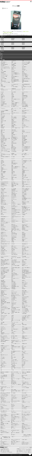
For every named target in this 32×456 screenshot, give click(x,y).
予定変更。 (23, 423)
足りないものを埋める (3, 414)
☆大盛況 (12, 240)
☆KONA (23, 295)
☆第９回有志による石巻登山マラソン (5, 157)
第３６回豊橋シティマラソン (15, 106)
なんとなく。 (23, 421)
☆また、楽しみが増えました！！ (26, 273)
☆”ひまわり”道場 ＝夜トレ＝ (26, 316)
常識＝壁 (23, 365)
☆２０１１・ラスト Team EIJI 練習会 (15, 258)
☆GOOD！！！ (3, 134)
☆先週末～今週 (3, 207)
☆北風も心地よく (24, 204)
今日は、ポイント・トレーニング (26, 396)
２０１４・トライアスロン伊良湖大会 (5, 152)
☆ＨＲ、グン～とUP (14, 234)
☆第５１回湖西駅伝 (24, 139)
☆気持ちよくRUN (13, 293)
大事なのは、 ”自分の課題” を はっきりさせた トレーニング (26, 435)
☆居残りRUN (13, 264)
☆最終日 (2, 85)
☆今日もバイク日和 (3, 120)
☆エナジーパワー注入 (3, 287)
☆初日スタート (24, 101)
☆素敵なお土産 (3, 273)
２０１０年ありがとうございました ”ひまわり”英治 (6, 339)
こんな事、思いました (3, 363)
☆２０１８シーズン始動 (4, 76)
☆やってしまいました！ (14, 131)
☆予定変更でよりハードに (25, 170)
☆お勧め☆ (12, 332)
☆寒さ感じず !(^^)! (13, 213)
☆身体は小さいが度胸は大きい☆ (5, 340)
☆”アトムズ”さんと (3, 226)
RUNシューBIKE (13, 357)
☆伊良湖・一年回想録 (25, 150)
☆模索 (12, 169)
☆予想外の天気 (3, 63)
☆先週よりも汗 (3, 126)
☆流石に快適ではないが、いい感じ (5, 138)
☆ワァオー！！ (13, 198)
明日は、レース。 (13, 415)
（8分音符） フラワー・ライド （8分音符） (5, 388)
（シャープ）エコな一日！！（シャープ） (5, 440)
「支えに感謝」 (3, 322)
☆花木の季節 (2, 312)
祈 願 (2, 383)
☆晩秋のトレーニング (25, 265)
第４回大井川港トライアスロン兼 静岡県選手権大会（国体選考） (5, 437)
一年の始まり (23, 377)
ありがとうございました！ (4, 324)
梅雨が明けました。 (3, 428)
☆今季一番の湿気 (13, 65)
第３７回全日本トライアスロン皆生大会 (26, 87)
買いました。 (13, 404)
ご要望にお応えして (3, 398)
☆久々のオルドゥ (3, 239)
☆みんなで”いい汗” (13, 302)
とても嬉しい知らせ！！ (14, 397)
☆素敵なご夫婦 (3, 300)
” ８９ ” (23, 345)
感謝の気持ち (2, 424)
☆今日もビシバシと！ (3, 240)
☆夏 (22, 133)
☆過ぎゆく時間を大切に (14, 254)
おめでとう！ (2, 377)
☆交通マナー (23, 280)
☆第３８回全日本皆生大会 (4, 64)
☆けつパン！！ (3, 100)
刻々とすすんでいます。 (4, 386)
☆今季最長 (12, 96)
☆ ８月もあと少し (13, 60)
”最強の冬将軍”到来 (3, 341)
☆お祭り (23, 216)
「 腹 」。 (13, 431)
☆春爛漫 (2, 125)
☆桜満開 (23, 240)
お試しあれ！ (23, 364)
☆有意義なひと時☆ (24, 343)
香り (1, 352)
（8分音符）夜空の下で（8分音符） (16, 346)
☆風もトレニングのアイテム (25, 120)
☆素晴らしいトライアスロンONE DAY (15, 320)
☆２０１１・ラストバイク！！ (26, 257)
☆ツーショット (24, 200)
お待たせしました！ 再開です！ (15, 414)
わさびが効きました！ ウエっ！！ (15, 417)
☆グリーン (12, 290)
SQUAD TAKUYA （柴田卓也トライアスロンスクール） (26, 428)
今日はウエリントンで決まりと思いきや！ (26, 385)
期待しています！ (24, 346)
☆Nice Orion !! (24, 233)
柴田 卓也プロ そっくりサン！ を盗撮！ (16, 422)
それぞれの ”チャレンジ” (14, 360)
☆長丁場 (12, 69)
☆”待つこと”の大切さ (14, 139)
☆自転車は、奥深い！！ (25, 225)
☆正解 (1, 163)
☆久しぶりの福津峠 (3, 71)
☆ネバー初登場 (3, 277)
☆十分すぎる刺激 (3, 86)
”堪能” (22, 323)
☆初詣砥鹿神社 (13, 208)
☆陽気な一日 (13, 172)
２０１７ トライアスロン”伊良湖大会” (5, 82)
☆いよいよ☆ (2, 326)
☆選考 (23, 151)
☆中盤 (23, 94)
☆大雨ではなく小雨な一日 (14, 274)
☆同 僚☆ (2, 330)
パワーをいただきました (4, 346)
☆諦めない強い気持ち (14, 273)
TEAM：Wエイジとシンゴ (4, 354)
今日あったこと (24, 417)
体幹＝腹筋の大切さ (13, 383)
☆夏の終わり (2, 225)
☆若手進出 (2, 160)
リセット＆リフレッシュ (25, 353)
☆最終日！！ (13, 119)
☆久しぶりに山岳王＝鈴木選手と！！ (15, 266)
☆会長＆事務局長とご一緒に (15, 286)
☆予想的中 (23, 212)
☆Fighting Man (13, 287)
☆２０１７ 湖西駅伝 (25, 76)
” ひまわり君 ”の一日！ (25, 424)
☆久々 (23, 165)
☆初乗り (23, 71)
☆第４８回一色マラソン (14, 206)
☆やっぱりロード (3, 108)
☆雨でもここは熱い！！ (25, 302)
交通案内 (31, 447)
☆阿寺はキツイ (13, 146)
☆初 (1, 166)
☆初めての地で (24, 249)
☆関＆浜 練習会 (24, 290)
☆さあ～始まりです (13, 256)
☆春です (12, 316)
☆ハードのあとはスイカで (14, 84)
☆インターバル (13, 140)
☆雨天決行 (2, 177)
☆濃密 (23, 100)
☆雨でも (2, 133)
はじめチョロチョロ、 (14, 398)
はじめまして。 (3, 445)
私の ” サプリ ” (13, 428)
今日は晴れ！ (2, 407)
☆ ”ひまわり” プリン (25, 312)
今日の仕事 (2, 417)
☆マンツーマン (13, 70)
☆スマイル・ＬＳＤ (24, 213)
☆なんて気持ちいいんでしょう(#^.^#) (15, 279)
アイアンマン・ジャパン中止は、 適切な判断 (16, 373)
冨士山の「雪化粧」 (13, 389)
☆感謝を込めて (3, 247)
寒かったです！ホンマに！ (4, 396)
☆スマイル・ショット (3, 234)
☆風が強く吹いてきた (3, 140)
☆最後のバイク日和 (13, 177)
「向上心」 (23, 326)
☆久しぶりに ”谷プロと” (25, 126)
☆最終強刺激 (2, 111)
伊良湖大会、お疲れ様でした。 (5, 415)
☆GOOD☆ (12, 326)
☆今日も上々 (2, 193)
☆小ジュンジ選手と (13, 110)
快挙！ (23, 358)
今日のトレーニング (3, 416)
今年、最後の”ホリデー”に (14, 338)
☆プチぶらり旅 (13, 150)
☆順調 (12, 145)
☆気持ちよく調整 (3, 188)
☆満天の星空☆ (3, 332)
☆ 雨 (23, 65)
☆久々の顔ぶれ (3, 176)
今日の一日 (23, 416)
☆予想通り (23, 156)
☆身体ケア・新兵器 (13, 154)
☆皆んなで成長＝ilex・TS (4, 286)
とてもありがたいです (14, 363)
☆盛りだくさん (13, 232)
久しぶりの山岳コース (25, 397)
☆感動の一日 (23, 239)
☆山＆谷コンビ (3, 124)
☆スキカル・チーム (13, 300)
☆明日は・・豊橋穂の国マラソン (15, 166)
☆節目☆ (2, 323)
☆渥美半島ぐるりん (3, 200)
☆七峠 (12, 144)
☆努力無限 (23, 274)
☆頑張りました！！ (24, 294)
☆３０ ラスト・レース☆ (14, 322)
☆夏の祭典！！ (24, 288)
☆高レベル (2, 112)
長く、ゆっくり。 (3, 404)
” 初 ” (22, 366)
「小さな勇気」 (3, 343)
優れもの (12, 376)
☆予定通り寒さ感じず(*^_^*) (4, 260)
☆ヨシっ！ (12, 176)
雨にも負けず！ (13, 434)
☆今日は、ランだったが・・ (4, 150)
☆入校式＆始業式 (24, 313)
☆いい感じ (23, 163)
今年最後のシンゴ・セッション (5, 345)
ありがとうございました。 (25, 360)
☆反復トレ (23, 232)
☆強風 (23, 178)
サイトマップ (21, 447)
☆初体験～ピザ (3, 293)
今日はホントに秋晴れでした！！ (26, 406)
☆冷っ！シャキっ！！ (3, 296)
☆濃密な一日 (23, 222)
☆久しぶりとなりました (4, 185)
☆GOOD (23, 145)
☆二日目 (2, 70)
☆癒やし (12, 280)
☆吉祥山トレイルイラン (14, 248)
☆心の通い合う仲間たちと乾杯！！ (15, 267)
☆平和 (23, 287)
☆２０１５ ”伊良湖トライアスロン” (15, 128)
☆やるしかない (3, 95)
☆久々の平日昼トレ (24, 194)
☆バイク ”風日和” (3, 172)
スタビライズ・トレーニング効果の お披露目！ (5, 422)
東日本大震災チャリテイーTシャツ (15, 295)
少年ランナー (13, 377)
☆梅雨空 (12, 133)
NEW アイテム (24, 351)
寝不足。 (23, 432)
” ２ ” (22, 322)
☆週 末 (12, 313)
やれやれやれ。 (13, 405)
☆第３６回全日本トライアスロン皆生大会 (5, 114)
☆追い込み (23, 72)
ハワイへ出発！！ (3, 357)
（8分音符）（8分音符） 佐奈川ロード (5, 314)
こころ (1, 359)
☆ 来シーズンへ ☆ (3, 384)
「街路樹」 (23, 357)
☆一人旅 (2, 93)
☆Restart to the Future (4, 294)
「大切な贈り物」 (13, 365)
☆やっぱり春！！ (24, 125)
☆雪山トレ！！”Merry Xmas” (5, 259)
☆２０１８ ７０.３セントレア (5, 66)
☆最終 (23, 82)
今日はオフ (12, 406)
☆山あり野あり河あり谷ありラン (26, 78)
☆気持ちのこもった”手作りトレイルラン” (26, 255)
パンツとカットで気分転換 (25, 387)
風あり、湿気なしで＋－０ (25, 154)
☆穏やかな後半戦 (13, 194)
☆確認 (12, 170)
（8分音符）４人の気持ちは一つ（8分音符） (16, 342)
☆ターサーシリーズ (13, 199)
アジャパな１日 (13, 396)
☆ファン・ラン (24, 281)
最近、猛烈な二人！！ (25, 206)
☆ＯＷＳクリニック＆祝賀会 (25, 63)
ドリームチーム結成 (13, 359)
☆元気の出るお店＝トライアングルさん (5, 242)
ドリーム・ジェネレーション (25, 436)
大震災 (12, 330)
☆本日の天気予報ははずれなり (26, 84)
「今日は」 (23, 331)
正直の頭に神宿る (24, 373)
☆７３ (22, 134)
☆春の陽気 (12, 126)
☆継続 (12, 271)
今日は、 (12, 399)
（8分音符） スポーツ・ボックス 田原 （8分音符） (16, 325)
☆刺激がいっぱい (13, 239)
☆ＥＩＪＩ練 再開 (13, 63)
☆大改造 (12, 315)
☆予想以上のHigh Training (4, 267)
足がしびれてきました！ (4, 441)
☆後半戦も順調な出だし (14, 163)
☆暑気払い (12, 186)
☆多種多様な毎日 (3, 281)
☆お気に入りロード (24, 300)
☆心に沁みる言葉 (13, 308)
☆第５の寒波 (13, 249)
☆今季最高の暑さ (13, 88)
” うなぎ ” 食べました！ (4, 412)
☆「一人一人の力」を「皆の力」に (26, 315)
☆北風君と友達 (3, 218)
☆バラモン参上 (3, 77)
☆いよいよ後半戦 (24, 112)
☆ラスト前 (2, 194)
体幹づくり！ (2, 430)
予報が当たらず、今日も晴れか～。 (5, 432)
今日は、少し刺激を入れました (15, 416)
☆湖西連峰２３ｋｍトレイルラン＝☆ (5, 334)
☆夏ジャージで (24, 176)
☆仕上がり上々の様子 (25, 96)
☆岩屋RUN (23, 118)
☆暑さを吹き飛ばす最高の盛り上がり (5, 289)
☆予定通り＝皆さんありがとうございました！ (15, 217)
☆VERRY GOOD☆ (24, 324)
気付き (23, 376)
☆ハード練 (12, 66)
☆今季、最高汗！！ (24, 66)
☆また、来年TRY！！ (3, 285)
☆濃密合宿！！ (13, 238)
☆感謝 (12, 165)
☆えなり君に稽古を (13, 151)
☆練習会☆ (23, 349)
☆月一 (1, 123)
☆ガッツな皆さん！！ (25, 286)
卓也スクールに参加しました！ (15, 424)
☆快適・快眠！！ (24, 248)
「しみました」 (24, 332)
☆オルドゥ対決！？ (24, 193)
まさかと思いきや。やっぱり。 (15, 430)
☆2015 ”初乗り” (24, 140)
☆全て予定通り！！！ (14, 134)
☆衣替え (2, 320)
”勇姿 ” (1, 331)
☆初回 (12, 178)
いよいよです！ (13, 354)
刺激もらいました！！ (3, 365)
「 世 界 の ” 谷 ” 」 (3, 366)
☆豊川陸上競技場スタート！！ (5, 216)
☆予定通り (12, 120)
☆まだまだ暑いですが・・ (14, 225)
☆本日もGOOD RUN (14, 233)
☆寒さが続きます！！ (3, 254)
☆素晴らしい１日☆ (24, 320)
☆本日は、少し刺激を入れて (25, 188)
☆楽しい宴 (2, 265)
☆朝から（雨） (3, 132)
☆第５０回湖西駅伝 (3, 171)
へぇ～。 (23, 399)
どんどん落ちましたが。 (4, 431)
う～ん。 (12, 407)
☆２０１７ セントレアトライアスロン (15, 90)
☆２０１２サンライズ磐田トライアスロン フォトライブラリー (5, 222)
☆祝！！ (23, 164)
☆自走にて (2, 119)
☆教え (12, 277)
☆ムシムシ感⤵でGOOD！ (25, 230)
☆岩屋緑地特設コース (3, 184)
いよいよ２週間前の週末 (4, 375)
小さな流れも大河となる (4, 376)
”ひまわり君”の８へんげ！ (14, 423)
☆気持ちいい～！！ (3, 233)
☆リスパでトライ (24, 263)
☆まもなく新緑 (13, 124)
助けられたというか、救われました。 (5, 409)
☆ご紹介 (23, 185)
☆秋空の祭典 (2, 280)
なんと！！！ (23, 341)
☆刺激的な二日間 (13, 185)
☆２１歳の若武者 (24, 301)
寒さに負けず (13, 352)
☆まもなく (2, 88)
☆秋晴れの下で (13, 281)
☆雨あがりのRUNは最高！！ (4, 272)
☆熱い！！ (12, 306)
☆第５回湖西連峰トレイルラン (26, 207)
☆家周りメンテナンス (25, 282)
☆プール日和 (23, 285)
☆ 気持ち (2, 60)
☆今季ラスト (13, 82)
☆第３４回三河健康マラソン (15, 76)
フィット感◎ (23, 363)
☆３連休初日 (23, 214)
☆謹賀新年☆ (23, 172)
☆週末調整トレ (13, 64)
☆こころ (12, 301)
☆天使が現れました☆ (14, 193)
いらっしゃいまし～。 (25, 386)
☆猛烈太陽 (12, 153)
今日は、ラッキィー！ (14, 402)
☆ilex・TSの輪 (13, 296)
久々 (22, 404)
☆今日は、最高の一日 (25, 208)
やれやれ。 (23, 405)
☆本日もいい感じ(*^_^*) (25, 250)
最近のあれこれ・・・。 (4, 397)
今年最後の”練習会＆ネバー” (25, 338)
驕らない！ (2, 434)
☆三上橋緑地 (2, 248)
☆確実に (23, 144)
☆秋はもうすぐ (13, 224)
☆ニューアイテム (13, 164)
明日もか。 (2, 406)
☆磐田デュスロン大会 (3, 192)
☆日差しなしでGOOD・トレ (25, 184)
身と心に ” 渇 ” (13, 364)
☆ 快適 (23, 60)
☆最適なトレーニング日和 (14, 184)
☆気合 (12, 200)
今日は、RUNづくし (24, 340)
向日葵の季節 (13, 366)
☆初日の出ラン (13, 77)
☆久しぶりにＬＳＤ (13, 118)
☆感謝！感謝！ (24, 307)
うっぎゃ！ (23, 441)
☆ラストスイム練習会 (3, 78)
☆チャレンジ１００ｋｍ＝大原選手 (5, 308)
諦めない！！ (13, 436)
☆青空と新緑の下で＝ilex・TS (15, 307)
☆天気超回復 (2, 117)
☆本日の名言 (2, 198)
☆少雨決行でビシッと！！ (4, 169)
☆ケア (23, 268)
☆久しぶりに (23, 124)
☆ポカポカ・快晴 (3, 249)
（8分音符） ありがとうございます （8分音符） (5, 349)
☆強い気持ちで (24, 69)
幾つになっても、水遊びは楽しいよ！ (15, 433)
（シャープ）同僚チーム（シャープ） (15, 344)
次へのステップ (24, 359)
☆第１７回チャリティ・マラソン (26, 306)
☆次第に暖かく (24, 138)
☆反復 (1, 84)
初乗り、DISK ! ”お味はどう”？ (15, 441)
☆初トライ (23, 218)
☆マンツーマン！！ (13, 207)
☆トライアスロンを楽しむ (25, 296)
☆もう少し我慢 (13, 282)
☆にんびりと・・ (3, 186)
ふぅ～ (1, 353)
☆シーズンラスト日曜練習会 (4, 110)
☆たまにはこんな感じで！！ (4, 230)
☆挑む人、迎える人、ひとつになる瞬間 (15, 231)
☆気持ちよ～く (3, 199)
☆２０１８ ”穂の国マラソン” (15, 72)
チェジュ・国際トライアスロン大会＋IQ (15, 368)
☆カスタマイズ (13, 222)
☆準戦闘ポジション (13, 125)
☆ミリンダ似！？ (3, 164)
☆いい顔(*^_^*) (13, 263)
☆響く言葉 (2, 206)
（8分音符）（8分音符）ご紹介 (15, 312)
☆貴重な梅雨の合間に (3, 301)
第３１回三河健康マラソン (14, 138)
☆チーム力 (23, 88)
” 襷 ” (22, 330)
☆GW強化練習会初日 (24, 95)
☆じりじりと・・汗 (24, 70)
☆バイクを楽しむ (3, 282)
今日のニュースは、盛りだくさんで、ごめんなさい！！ (15, 440)
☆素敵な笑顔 (23, 278)
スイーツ (2, 360)
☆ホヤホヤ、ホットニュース (15, 294)
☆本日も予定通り (24, 199)
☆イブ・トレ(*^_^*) (13, 259)
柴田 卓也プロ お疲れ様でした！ (26, 414)
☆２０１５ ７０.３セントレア (26, 132)
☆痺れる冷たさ (24, 102)
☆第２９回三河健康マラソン (4, 204)
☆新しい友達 (23, 293)
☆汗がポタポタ (13, 160)
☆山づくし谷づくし (3, 316)
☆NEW (2, 170)
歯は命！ (23, 431)
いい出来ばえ (23, 352)
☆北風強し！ (2, 208)
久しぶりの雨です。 (24, 407)
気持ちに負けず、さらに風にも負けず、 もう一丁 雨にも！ (5, 393)
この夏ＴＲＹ (2, 364)
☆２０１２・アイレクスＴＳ (4, 256)
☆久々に (12, 218)
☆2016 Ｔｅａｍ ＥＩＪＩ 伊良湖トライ (16, 109)
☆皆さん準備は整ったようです (5, 271)
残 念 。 (23, 430)
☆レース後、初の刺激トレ (14, 86)
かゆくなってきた (3, 389)
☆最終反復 (23, 131)
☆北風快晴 (23, 166)
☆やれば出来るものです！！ (15, 226)
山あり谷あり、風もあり (4, 139)
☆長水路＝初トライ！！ (4, 290)
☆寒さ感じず (13, 71)
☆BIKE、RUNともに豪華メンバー (5, 263)
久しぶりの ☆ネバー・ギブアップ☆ (26, 370)
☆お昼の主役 (23, 264)
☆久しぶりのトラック (3, 306)
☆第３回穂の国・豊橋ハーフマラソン (5, 244)
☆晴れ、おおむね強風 (3, 145)
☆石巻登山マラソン (3, 232)
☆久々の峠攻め (3, 102)
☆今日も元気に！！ (3, 65)
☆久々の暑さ (13, 156)
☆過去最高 (2, 278)
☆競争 (12, 93)
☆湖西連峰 (23, 171)
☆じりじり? (12, 158)
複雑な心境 (12, 375)
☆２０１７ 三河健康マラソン (15, 102)
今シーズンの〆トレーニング (25, 415)
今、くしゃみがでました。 (4, 405)
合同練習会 (12, 345)
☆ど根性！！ (13, 101)
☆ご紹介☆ (2, 351)
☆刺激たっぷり (3, 238)
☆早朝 (1, 69)
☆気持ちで (2, 94)
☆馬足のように (3, 146)
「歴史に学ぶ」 (13, 349)
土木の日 (12, 268)
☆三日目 (12, 85)
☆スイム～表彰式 (24, 153)
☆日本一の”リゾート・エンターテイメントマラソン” (16, 215)
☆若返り (2, 213)
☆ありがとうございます (4, 315)
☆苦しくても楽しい (13, 247)
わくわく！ (12, 386)
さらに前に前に (3, 358)
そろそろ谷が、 (3, 399)
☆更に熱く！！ (24, 111)
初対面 (23, 354)
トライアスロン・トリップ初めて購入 (15, 385)
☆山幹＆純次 (13, 171)
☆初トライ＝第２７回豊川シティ (26, 267)
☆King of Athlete (13, 285)
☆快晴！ (23, 260)
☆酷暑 (1, 131)
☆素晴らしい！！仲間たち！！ (26, 226)
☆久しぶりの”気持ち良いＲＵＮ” (26, 146)
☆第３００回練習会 (13, 117)
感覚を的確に (23, 398)
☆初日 (23, 169)
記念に (12, 358)
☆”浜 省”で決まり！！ (4, 268)
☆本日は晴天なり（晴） (4, 250)
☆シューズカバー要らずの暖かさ (15, 212)
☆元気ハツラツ (13, 192)
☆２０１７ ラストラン (25, 77)
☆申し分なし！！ (3, 144)
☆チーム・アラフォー (25, 238)
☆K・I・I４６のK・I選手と (25, 247)
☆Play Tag (2, 274)
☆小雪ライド (13, 250)
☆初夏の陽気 (23, 234)
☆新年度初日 (2, 72)
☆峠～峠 (12, 100)
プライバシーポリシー (26, 447)
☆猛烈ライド (2, 118)
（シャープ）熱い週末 (25, 308)
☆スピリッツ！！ (3, 153)
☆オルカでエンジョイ (25, 224)
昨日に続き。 (13, 420)
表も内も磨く (2, 295)
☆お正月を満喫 (24, 256)
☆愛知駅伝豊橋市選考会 (25, 106)
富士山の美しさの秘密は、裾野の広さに (15, 391)
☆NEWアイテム (13, 78)
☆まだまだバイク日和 (25, 177)
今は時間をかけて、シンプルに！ (26, 402)
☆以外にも (2, 158)
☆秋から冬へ (2, 214)
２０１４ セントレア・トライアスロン (26, 159)
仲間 (11, 353)
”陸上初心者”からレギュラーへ (15, 340)
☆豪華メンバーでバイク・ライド (26, 277)
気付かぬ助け (2, 373)
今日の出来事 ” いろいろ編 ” (4, 423)
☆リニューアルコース (3, 212)
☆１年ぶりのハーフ (3, 165)
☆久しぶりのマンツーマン (4, 178)
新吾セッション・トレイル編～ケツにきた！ (15, 379)
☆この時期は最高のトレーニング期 (26, 160)
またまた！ (23, 389)
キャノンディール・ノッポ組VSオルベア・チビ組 (16, 204)
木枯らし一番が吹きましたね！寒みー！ (5, 402)
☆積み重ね (12, 132)
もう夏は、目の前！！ (25, 439)
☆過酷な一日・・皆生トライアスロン (26, 187)
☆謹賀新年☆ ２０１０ (25, 383)
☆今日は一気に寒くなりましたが (5, 264)
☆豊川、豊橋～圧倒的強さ (25, 271)
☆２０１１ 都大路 (24, 259)
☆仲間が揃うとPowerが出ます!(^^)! (26, 272)
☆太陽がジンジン (24, 192)
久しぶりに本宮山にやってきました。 (26, 412)
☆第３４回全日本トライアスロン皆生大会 (5, 155)
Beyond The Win (24, 375)
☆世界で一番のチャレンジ (25, 110)
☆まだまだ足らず (3, 101)
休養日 (1, 420)
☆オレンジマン (13, 272)
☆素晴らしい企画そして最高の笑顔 (5, 302)
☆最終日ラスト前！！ (25, 119)
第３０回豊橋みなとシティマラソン (15, 351)
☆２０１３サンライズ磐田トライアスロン (26, 180)
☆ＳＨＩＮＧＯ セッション (15, 112)
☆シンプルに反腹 (24, 117)
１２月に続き (13, 323)
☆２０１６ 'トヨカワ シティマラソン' (5, 106)
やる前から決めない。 (14, 412)
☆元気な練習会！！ (13, 288)
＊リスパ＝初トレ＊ (13, 331)
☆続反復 (12, 123)
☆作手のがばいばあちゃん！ (4, 307)
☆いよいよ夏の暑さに (25, 64)
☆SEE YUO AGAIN (13, 260)
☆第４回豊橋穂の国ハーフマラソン (26, 198)
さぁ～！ (12, 387)
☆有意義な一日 (3, 96)
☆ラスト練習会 (24, 108)
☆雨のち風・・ (3, 224)
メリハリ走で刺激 (13, 188)
